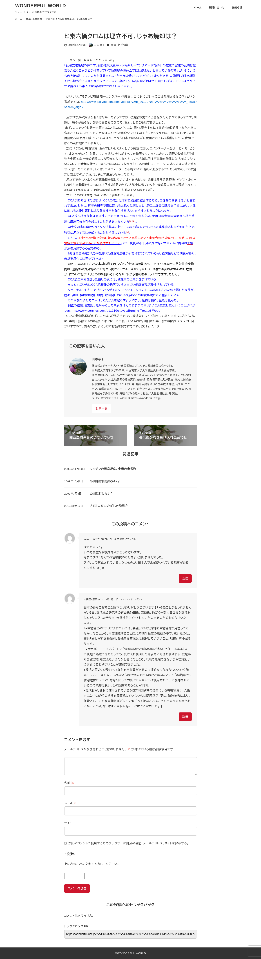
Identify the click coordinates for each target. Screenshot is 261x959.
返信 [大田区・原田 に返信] (185, 716)
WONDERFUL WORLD (40, 5)
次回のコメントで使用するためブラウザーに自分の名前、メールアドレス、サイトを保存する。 (128, 843)
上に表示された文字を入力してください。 (91, 864)
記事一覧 (101, 408)
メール (70, 803)
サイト (68, 823)
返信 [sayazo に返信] (185, 578)
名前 (69, 782)
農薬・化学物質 (120, 44)
